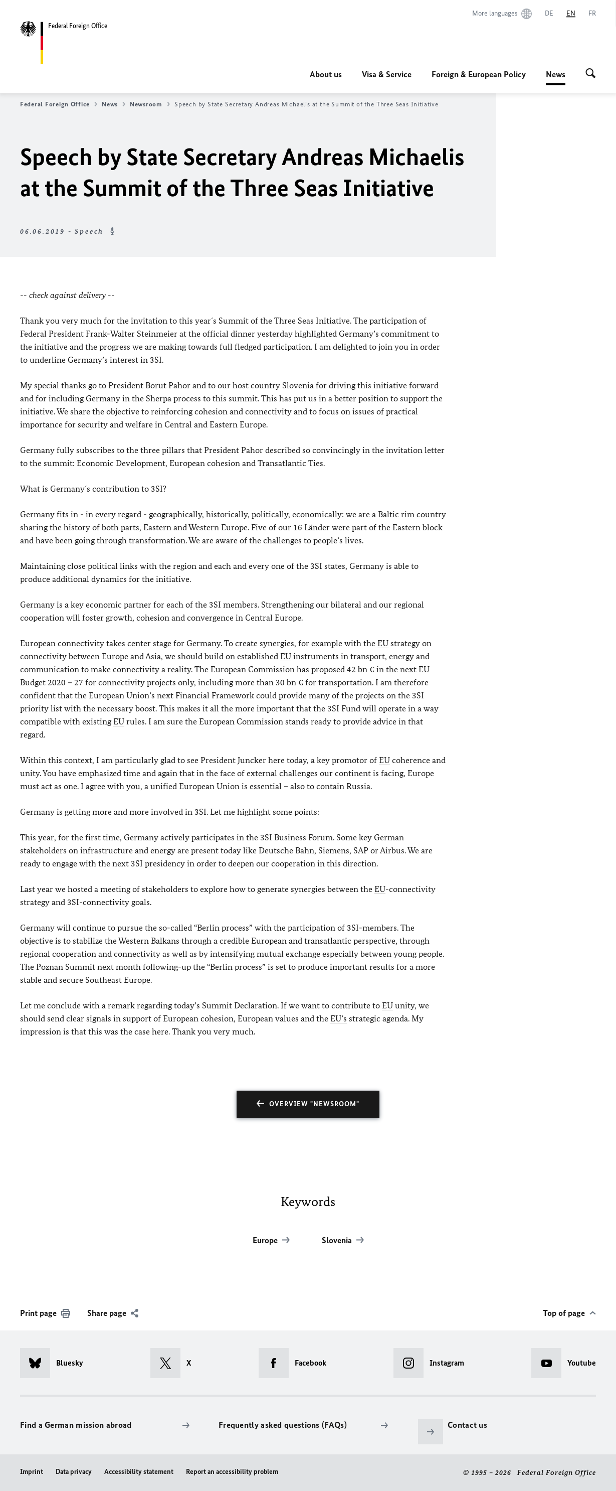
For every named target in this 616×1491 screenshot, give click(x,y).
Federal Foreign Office (58, 104)
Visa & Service (387, 74)
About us (326, 74)
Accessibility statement (138, 1471)
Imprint (31, 1471)
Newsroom (150, 104)
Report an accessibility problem (232, 1471)
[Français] (592, 14)
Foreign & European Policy (479, 74)
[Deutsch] (549, 14)
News (555, 74)
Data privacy (74, 1471)
